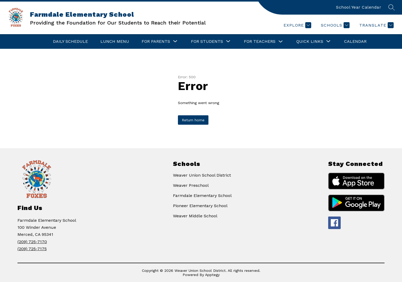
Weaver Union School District (202, 175)
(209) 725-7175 (32, 248)
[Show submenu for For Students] (207, 41)
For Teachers (259, 41)
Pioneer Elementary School (200, 205)
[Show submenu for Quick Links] (309, 41)
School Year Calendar (358, 7)
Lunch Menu (114, 41)
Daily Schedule (70, 41)
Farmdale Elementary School (202, 195)
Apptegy (212, 275)
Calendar (355, 41)
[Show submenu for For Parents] (156, 41)
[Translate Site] (376, 25)
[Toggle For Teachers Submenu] (281, 41)
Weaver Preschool (191, 185)
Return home (193, 120)
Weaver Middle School (195, 215)
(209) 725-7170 (32, 241)
